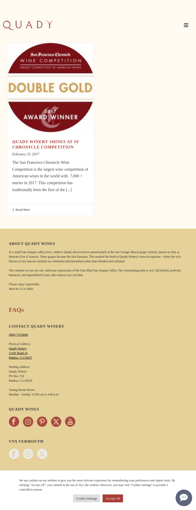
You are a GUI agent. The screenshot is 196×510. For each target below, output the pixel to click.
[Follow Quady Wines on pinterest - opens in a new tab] (42, 422)
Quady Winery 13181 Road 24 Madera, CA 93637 (20, 353)
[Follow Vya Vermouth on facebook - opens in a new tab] (14, 454)
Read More (21, 210)
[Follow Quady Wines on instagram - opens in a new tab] (28, 422)
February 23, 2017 (25, 154)
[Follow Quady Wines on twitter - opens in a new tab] (56, 422)
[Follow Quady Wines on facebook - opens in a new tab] (14, 422)
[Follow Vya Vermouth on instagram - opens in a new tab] (28, 454)
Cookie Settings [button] (86, 498)
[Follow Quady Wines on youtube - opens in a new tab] (70, 422)
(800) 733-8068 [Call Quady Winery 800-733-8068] (18, 335)
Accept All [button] (113, 498)
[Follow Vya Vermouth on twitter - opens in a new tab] (42, 454)
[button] (186, 25)
